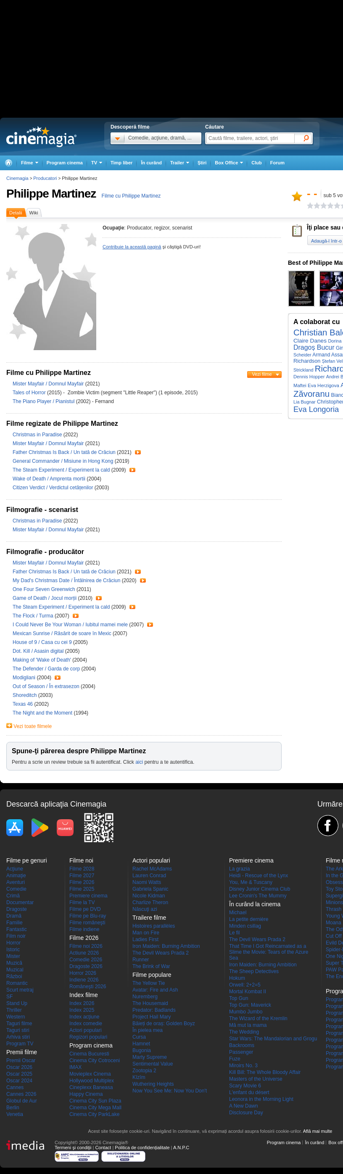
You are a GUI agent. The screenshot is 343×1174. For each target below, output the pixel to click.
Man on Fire (145, 933)
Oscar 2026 (19, 1067)
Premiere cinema (88, 896)
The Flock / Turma (33, 616)
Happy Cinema (86, 1094)
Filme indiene (84, 929)
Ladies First (145, 939)
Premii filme (21, 1052)
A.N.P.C (181, 1147)
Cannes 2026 (21, 1094)
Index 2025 (81, 1010)
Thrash (333, 909)
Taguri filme (19, 1023)
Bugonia (141, 1050)
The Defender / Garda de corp (46, 669)
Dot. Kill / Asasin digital (38, 651)
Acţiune (14, 869)
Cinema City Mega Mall (95, 1108)
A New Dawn (243, 1106)
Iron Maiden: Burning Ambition (166, 946)
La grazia (239, 869)
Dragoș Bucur (314, 347)
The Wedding (244, 1032)
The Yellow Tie (148, 983)
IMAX (75, 1067)
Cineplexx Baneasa (91, 1087)
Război (14, 976)
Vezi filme (262, 374)
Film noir (16, 936)
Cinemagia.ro (41, 136)
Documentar (20, 902)
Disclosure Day (246, 1113)
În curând (151, 162)
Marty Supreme (149, 1057)
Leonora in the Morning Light (261, 1099)
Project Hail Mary (151, 1017)
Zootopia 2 (144, 1071)
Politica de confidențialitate (142, 1147)
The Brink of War (151, 966)
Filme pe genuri (26, 860)
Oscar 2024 (19, 1081)
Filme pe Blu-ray (87, 916)
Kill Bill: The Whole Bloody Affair (265, 1072)
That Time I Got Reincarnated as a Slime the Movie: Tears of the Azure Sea (269, 952)
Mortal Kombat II (247, 992)
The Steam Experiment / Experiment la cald (61, 470)
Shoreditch (25, 695)
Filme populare (152, 974)
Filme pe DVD (85, 909)
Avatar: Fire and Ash (155, 990)
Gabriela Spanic (150, 889)
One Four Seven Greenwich (45, 589)
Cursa (139, 1037)
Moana (333, 923)
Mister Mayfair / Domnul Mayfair (48, 384)
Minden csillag (245, 926)
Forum (277, 162)
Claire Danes (310, 341)
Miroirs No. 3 (243, 1065)
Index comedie (85, 1023)
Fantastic (16, 929)
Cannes (15, 1087)
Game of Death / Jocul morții (45, 598)
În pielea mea (147, 1030)
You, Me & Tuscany (250, 882)
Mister (13, 956)
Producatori (45, 178)
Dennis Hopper (309, 376)
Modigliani (25, 678)
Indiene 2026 (83, 980)
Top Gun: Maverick (250, 1005)
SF (9, 997)
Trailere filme (149, 917)
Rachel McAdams (152, 869)
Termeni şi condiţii (73, 1147)
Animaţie (16, 876)
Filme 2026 (81, 882)
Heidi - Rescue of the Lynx (258, 876)
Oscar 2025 (19, 1074)
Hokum (237, 978)
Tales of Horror (30, 393)
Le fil (234, 933)
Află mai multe (317, 1131)
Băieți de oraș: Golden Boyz (163, 1023)
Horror (13, 943)
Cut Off (334, 936)
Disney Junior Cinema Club (259, 889)
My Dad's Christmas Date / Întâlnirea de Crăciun (66, 580)
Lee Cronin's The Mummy (258, 896)
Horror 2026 (82, 973)
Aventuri (15, 882)
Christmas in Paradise (38, 435)
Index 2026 (81, 1003)
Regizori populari (88, 1037)
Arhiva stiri (18, 1037)
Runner (140, 960)
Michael (237, 912)
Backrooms (241, 1045)
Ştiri (202, 162)
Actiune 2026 (84, 953)
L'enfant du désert (249, 1092)
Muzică (14, 963)
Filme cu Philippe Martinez (131, 196)
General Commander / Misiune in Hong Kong (63, 461)
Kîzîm (138, 1077)
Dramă (13, 916)
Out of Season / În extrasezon (46, 686)
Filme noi (81, 860)
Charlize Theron (150, 902)
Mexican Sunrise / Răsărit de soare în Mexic (62, 633)
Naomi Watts (146, 882)
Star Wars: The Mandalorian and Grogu (273, 1039)
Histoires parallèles (153, 926)
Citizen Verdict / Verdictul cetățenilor (53, 488)
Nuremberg (145, 997)
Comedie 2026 (85, 960)
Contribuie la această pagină (132, 246)
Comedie (16, 889)
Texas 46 (23, 704)
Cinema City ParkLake (94, 1114)
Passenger (241, 1052)
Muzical (15, 970)
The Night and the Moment (43, 713)
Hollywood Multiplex (91, 1081)
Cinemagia (17, 178)
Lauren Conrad (149, 876)
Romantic (17, 983)
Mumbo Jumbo (245, 1012)
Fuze (234, 1059)
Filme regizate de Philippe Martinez (62, 423)
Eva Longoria (316, 409)
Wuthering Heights (153, 1084)
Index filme (83, 995)
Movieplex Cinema (90, 1074)
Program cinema (65, 162)
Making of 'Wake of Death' (42, 660)
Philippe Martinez (51, 193)
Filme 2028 (81, 869)
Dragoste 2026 (86, 966)
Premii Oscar (20, 1060)
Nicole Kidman (148, 896)
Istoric (13, 949)
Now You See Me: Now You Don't (169, 1091)
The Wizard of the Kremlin (258, 1018)
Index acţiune (84, 1017)
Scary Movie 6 (245, 1086)
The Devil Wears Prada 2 (160, 953)
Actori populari (85, 1030)
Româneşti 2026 (87, 986)
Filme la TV (82, 902)
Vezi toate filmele (32, 726)
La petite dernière (248, 919)
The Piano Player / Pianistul (43, 401)
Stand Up (16, 1003)
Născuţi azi (144, 909)
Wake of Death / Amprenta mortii (49, 479)
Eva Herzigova (323, 385)
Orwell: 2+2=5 (245, 985)
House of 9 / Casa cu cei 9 (42, 642)
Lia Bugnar (304, 401)
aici (139, 762)
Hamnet (141, 1044)
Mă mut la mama (247, 1025)
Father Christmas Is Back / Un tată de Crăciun (64, 452)
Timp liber (121, 162)
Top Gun (238, 998)
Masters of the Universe (255, 1079)
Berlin (12, 1108)
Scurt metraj (20, 990)
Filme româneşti (87, 923)
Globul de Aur (21, 1101)
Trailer (138, 452)
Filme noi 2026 (86, 946)
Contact (103, 1147)
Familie (14, 923)
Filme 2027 (81, 876)
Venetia (14, 1114)
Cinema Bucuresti (89, 1054)
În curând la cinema (254, 904)
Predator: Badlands (154, 1010)
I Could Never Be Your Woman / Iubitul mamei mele (70, 625)
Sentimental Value (152, 1064)
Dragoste (16, 909)
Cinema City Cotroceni (94, 1060)
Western (15, 1017)
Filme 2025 (81, 889)
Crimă (13, 896)
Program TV (19, 1044)
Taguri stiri (17, 1030)
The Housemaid (150, 1003)
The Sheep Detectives (254, 971)
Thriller (14, 1010)
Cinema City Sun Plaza (95, 1101)
